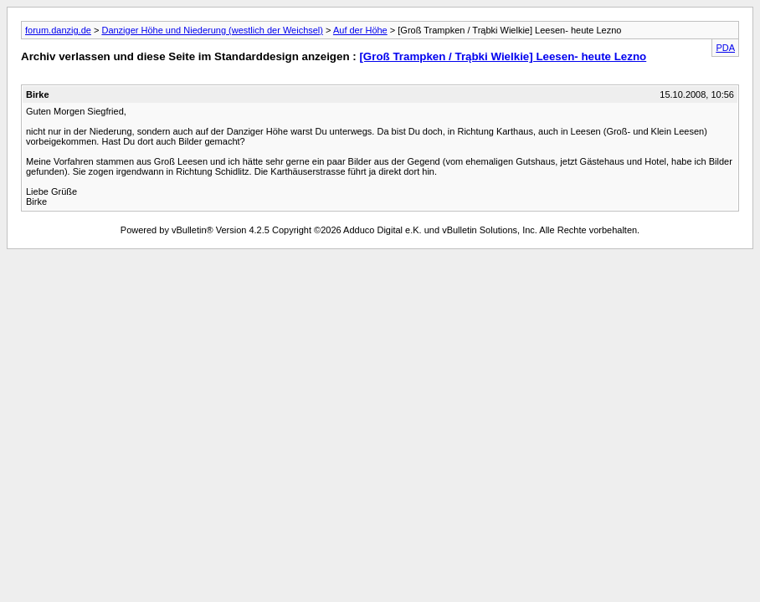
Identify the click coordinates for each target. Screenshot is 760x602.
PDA (725, 48)
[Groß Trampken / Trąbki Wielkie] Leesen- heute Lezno (502, 56)
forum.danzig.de (58, 30)
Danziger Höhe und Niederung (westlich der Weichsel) (212, 30)
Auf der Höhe (360, 30)
